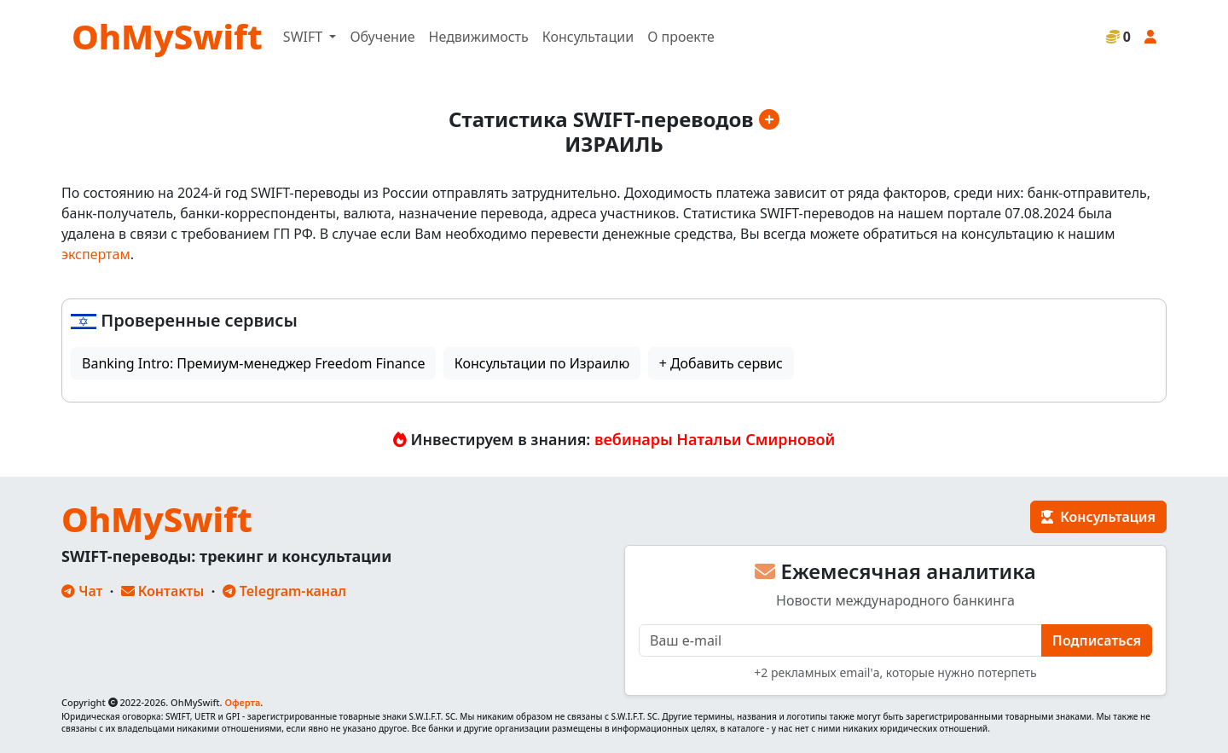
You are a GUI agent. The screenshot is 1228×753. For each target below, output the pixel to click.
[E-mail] (840, 640)
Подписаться (1096, 640)
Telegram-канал (284, 591)
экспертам (95, 254)
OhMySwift (167, 36)
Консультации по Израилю (542, 363)
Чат (81, 591)
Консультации (588, 36)
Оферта (242, 702)
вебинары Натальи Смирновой (714, 439)
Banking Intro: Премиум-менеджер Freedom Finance (253, 363)
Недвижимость (479, 36)
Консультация (1098, 516)
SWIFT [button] (304, 36)
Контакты (163, 591)
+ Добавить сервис (721, 363)
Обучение (382, 36)
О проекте (681, 36)
